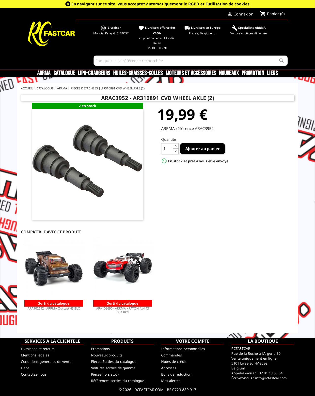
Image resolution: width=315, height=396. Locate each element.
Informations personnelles (183, 348)
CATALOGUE (64, 73)
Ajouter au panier (202, 148)
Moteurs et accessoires (191, 73)
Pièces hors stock (105, 374)
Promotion (253, 73)
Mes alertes (170, 380)
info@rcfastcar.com (271, 378)
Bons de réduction (176, 374)
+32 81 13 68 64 (270, 373)
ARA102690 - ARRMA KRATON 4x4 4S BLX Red (122, 310)
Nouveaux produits (107, 355)
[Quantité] (167, 148)
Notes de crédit (174, 361)
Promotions (100, 348)
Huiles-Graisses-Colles (138, 73)
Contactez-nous (34, 374)
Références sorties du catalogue (117, 380)
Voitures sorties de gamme (113, 368)
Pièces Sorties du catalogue (113, 361)
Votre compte (192, 341)
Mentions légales (35, 355)
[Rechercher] (191, 61)
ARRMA (43, 73)
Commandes (171, 355)
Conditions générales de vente (46, 361)
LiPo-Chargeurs (94, 73)
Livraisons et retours (38, 348)
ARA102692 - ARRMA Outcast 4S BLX (54, 308)
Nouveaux (229, 73)
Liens (272, 73)
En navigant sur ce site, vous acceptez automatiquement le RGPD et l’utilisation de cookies (160, 4)
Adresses (168, 368)
